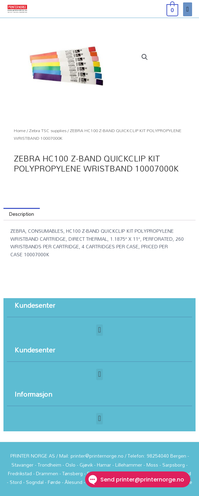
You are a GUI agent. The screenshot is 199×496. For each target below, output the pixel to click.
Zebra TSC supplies (47, 130)
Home (20, 130)
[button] (144, 57)
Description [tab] (21, 214)
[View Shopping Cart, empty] (171, 9)
